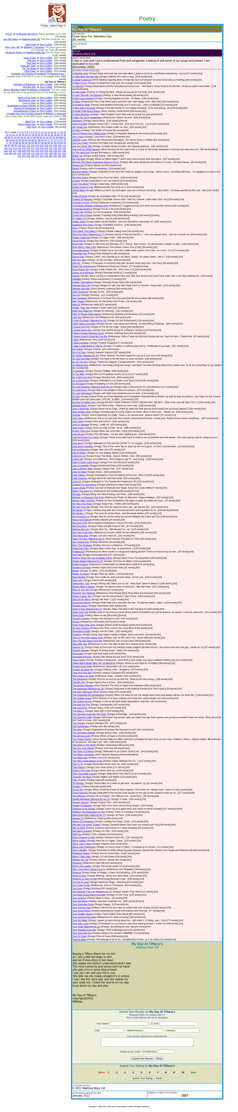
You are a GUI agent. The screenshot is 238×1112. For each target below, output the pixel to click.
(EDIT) (80, 27)
